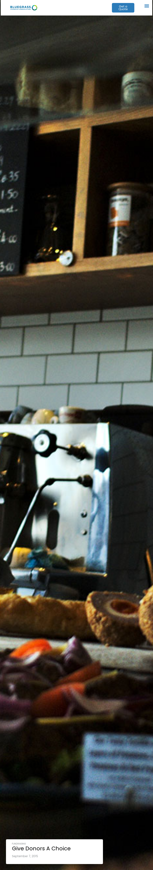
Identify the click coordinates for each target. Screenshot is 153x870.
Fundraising (19, 843)
